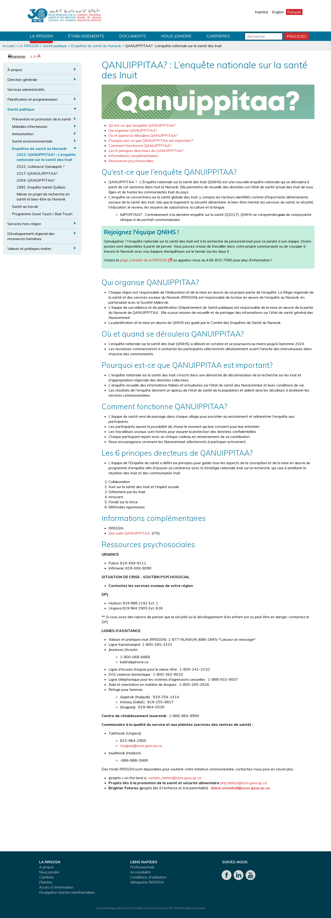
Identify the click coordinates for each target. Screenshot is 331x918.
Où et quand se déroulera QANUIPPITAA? (143, 135)
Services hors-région (24, 223)
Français (294, 12)
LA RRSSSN (41, 36)
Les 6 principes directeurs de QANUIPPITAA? (145, 150)
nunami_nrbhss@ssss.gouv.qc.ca (174, 777)
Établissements (86, 36)
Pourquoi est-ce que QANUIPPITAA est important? (150, 140)
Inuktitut (261, 12)
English (278, 12)
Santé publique (55, 45)
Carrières (218, 36)
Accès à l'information (56, 887)
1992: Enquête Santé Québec (41, 187)
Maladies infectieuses (29, 126)
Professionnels (142, 867)
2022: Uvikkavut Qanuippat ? (41, 166)
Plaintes (45, 882)
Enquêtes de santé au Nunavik (96, 45)
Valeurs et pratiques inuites (29, 248)
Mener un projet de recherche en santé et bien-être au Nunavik (43, 196)
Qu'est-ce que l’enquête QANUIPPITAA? (142, 125)
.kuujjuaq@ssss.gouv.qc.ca (141, 745)
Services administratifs (26, 89)
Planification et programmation (32, 99)
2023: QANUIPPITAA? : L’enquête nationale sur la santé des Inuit (46, 157)
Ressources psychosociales (131, 160)
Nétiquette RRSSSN (146, 882)
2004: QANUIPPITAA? (36, 180)
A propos (46, 867)
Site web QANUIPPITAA (129, 533)
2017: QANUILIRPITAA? (37, 173)
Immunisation (23, 134)
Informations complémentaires (133, 155)
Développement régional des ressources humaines (30, 236)
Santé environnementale (32, 141)
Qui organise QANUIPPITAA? (132, 130)
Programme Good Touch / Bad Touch (42, 214)
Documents (132, 36)
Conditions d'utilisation (148, 877)
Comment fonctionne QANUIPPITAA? (139, 145)
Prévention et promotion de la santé (41, 119)
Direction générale (22, 79)
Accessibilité (140, 872)
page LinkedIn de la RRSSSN (146, 260)
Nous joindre (176, 36)
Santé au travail (25, 206)
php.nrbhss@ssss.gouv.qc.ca (243, 783)
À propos (14, 69)
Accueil (8, 45)
